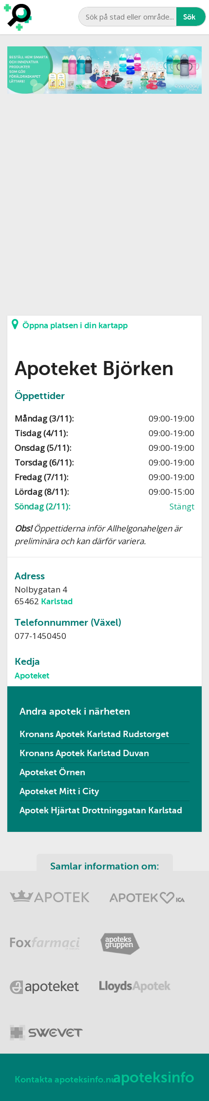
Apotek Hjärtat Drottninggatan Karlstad (100, 810)
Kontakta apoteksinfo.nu (65, 1079)
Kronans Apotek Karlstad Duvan (84, 753)
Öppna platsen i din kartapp (70, 324)
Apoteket (32, 675)
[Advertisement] (104, 198)
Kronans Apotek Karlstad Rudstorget (94, 734)
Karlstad (57, 601)
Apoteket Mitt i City (59, 791)
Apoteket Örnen (52, 772)
